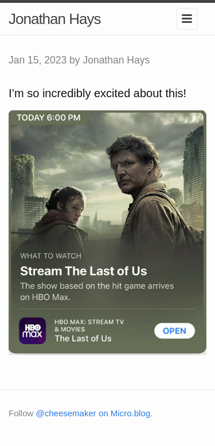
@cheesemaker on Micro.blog (93, 413)
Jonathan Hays (54, 18)
